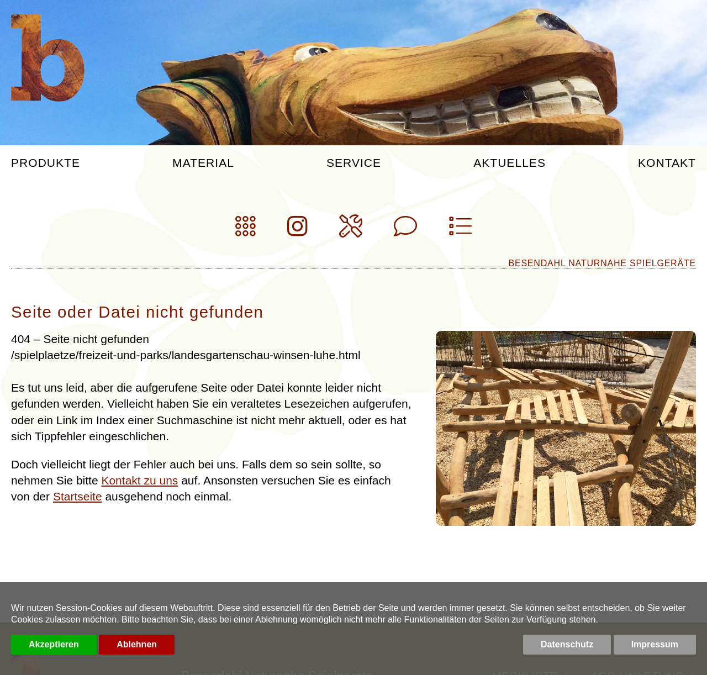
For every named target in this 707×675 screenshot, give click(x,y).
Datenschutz (567, 644)
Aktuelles (509, 163)
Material (203, 163)
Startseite (77, 496)
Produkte (45, 163)
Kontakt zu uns (139, 480)
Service (353, 163)
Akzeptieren (54, 644)
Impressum (654, 644)
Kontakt (667, 163)
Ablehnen (137, 644)
